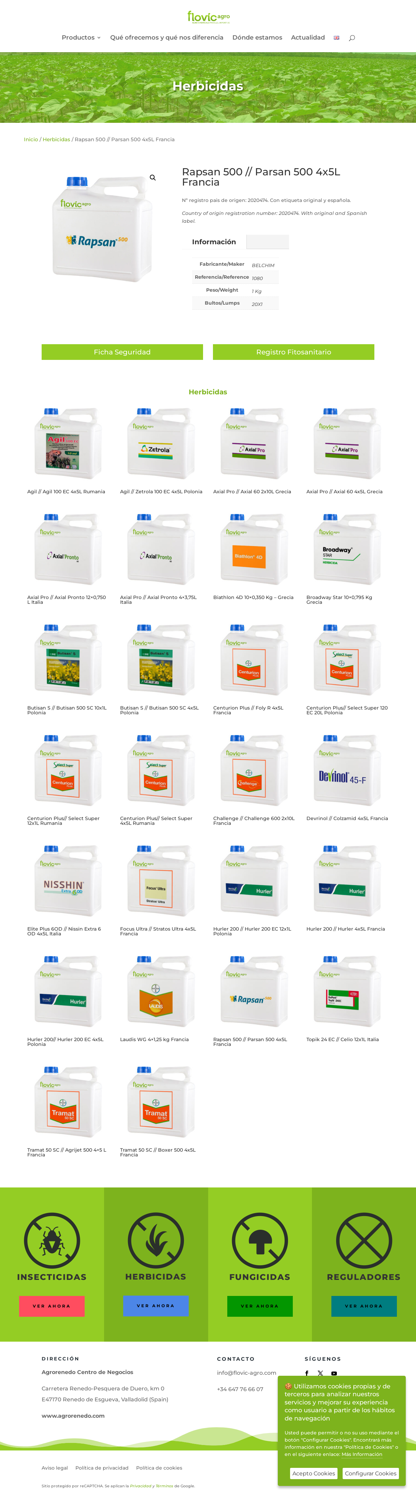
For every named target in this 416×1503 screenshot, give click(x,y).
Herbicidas (207, 85)
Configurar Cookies (371, 1473)
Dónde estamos (257, 38)
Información (214, 242)
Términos (164, 1486)
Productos (78, 38)
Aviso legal (55, 1468)
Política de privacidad (102, 1468)
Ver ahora (52, 1306)
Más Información (362, 1454)
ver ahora (156, 1305)
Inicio (31, 139)
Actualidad (308, 38)
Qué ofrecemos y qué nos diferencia (167, 38)
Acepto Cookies (313, 1473)
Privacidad (141, 1486)
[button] (153, 178)
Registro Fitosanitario (293, 352)
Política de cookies (159, 1468)
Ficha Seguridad (122, 352)
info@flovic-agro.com (246, 1373)
